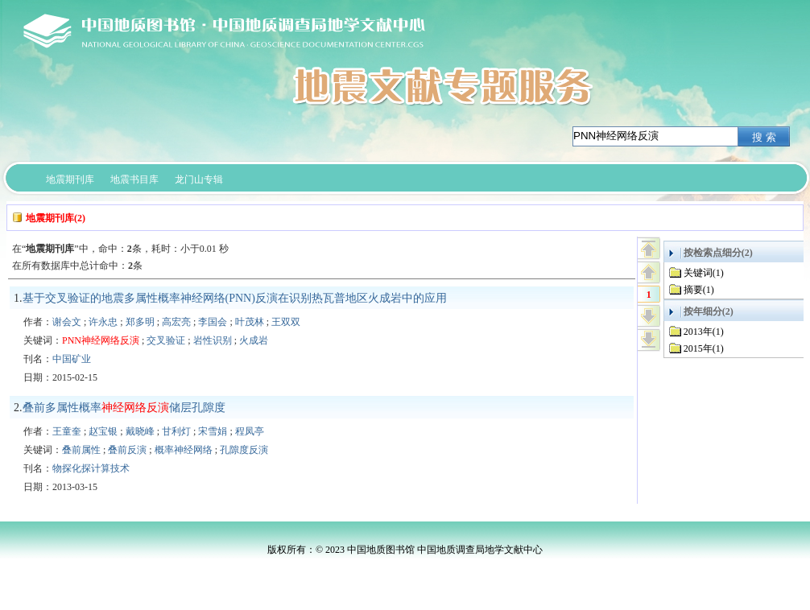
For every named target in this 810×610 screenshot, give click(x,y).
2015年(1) (704, 348)
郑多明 (140, 322)
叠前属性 (81, 449)
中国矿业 (71, 359)
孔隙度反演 (244, 449)
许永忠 (103, 322)
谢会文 (66, 322)
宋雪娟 (212, 431)
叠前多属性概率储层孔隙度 (124, 408)
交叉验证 (166, 340)
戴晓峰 (140, 431)
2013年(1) (704, 331)
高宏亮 (176, 322)
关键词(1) (704, 272)
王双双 (285, 322)
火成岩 (253, 340)
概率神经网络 (184, 449)
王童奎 (66, 431)
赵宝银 (103, 431)
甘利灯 (176, 431)
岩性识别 (212, 340)
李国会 (212, 322)
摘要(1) (699, 289)
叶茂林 (249, 322)
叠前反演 (127, 449)
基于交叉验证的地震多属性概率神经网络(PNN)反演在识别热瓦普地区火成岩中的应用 (235, 298)
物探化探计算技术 (91, 468)
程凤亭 (249, 431)
